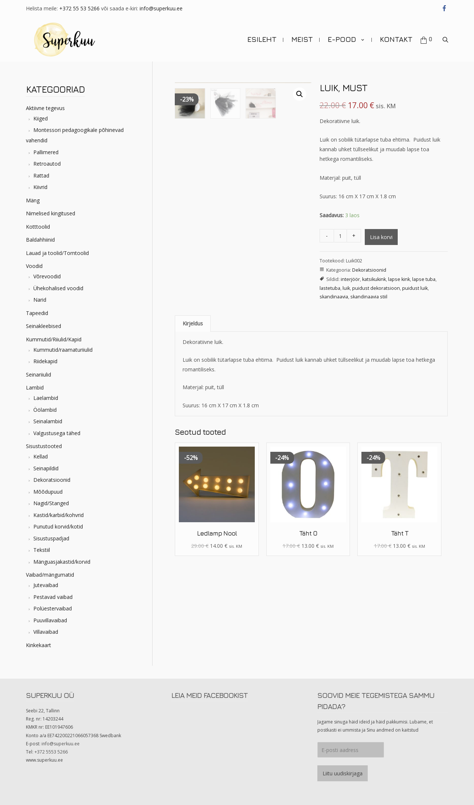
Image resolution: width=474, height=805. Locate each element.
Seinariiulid (38, 374)
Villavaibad (45, 631)
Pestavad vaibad (53, 596)
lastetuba (330, 288)
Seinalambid (47, 421)
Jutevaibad (45, 585)
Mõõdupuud (48, 491)
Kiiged (40, 118)
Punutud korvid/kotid (58, 526)
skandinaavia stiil (368, 297)
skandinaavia (334, 297)
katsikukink (374, 279)
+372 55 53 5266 (79, 8)
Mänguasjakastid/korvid (61, 561)
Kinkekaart (38, 645)
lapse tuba (423, 279)
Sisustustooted (44, 446)
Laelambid (45, 397)
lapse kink (399, 279)
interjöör (350, 279)
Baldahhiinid (40, 239)
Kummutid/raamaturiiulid (63, 349)
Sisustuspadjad (51, 538)
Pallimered (46, 152)
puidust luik (415, 288)
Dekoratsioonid (51, 479)
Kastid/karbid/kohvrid (58, 515)
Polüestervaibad (52, 608)
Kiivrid (40, 187)
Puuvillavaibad (50, 620)
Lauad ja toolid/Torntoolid (57, 252)
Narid (39, 299)
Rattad (41, 175)
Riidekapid (45, 361)
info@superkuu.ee (161, 8)
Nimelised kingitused (50, 213)
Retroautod (47, 163)
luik (346, 288)
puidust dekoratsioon (376, 288)
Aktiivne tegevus (45, 108)
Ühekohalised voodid (58, 288)
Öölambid (45, 409)
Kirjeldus (193, 323)
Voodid (34, 265)
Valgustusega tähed (56, 433)
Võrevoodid (47, 276)
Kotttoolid (38, 226)
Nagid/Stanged (51, 503)
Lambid (35, 387)
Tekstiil (41, 549)
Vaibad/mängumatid (50, 574)
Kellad (40, 456)
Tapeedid (37, 313)
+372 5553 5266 (51, 752)
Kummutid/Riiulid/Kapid (53, 339)
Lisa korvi (381, 237)
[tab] (193, 323)
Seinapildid (46, 468)
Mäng (33, 200)
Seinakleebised (43, 325)
